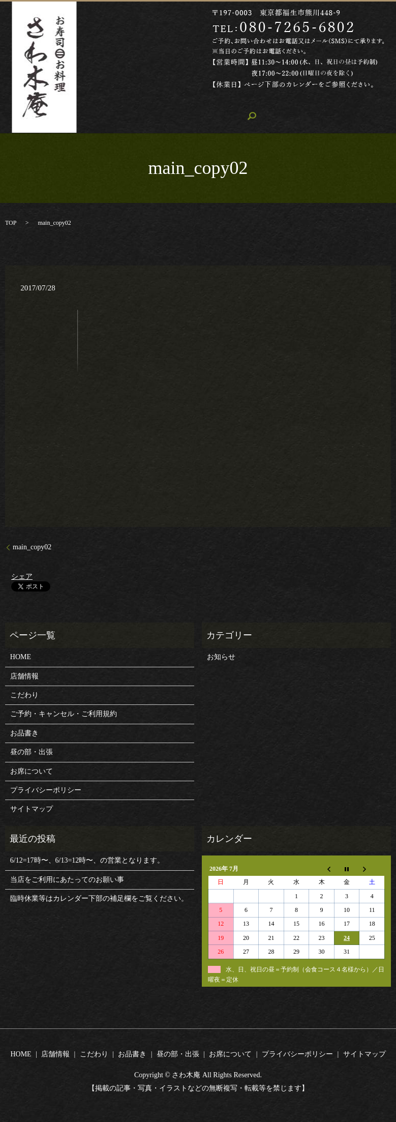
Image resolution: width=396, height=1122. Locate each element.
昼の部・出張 (292, 100)
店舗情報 (149, 100)
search (104, 118)
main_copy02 (32, 546)
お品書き (240, 100)
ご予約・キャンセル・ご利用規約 (63, 713)
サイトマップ (31, 808)
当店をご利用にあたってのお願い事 (67, 878)
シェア (22, 575)
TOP (10, 222)
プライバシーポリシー (45, 789)
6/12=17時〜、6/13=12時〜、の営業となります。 (87, 860)
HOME (107, 100)
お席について (352, 100)
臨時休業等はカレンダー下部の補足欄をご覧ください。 (99, 898)
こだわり (194, 100)
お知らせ (221, 656)
